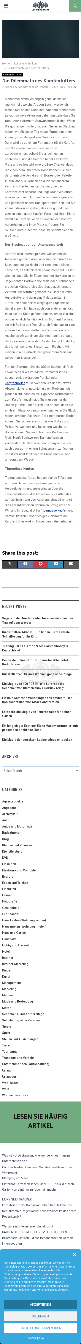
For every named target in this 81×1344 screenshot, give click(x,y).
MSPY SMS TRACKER (17, 1199)
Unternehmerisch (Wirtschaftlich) (25, 1064)
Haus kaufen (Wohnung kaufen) (24, 920)
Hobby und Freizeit (15, 945)
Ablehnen (40, 1316)
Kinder (7, 970)
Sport (6, 1032)
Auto (5, 820)
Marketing (9, 989)
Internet (7, 957)
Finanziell (9, 889)
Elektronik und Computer (19, 870)
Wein (5, 1089)
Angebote (9, 808)
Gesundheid (10, 908)
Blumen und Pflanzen (17, 845)
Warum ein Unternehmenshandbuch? (27, 1226)
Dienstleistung (12, 851)
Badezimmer (11, 832)
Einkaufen (9, 864)
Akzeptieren (40, 1305)
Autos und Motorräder (18, 826)
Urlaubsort (9, 1076)
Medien (7, 995)
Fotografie (9, 901)
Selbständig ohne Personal (21, 1020)
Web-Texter (10, 1083)
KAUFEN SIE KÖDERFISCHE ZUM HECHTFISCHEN (34, 1232)
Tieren (6, 1045)
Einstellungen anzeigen (40, 1328)
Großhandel (10, 914)
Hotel (6, 951)
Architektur (10, 814)
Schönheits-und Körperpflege (23, 1014)
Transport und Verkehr (18, 1058)
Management (11, 983)
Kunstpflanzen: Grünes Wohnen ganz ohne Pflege (37, 674)
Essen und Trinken (12, 74)
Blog (5, 839)
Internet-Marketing (15, 964)
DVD (5, 857)
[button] (74, 1254)
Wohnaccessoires (15, 1095)
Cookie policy (36, 1338)
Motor (6, 1008)
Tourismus (9, 1051)
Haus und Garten (14, 932)
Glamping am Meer (15, 1178)
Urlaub (6, 1070)
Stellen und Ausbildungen (20, 1039)
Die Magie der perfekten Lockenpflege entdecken (37, 739)
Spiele (6, 1026)
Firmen (7, 895)
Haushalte (9, 939)
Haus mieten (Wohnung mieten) (24, 926)
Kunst (6, 976)
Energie (7, 876)
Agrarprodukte (12, 801)
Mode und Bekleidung (17, 1001)
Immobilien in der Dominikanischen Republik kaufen (37, 1205)
